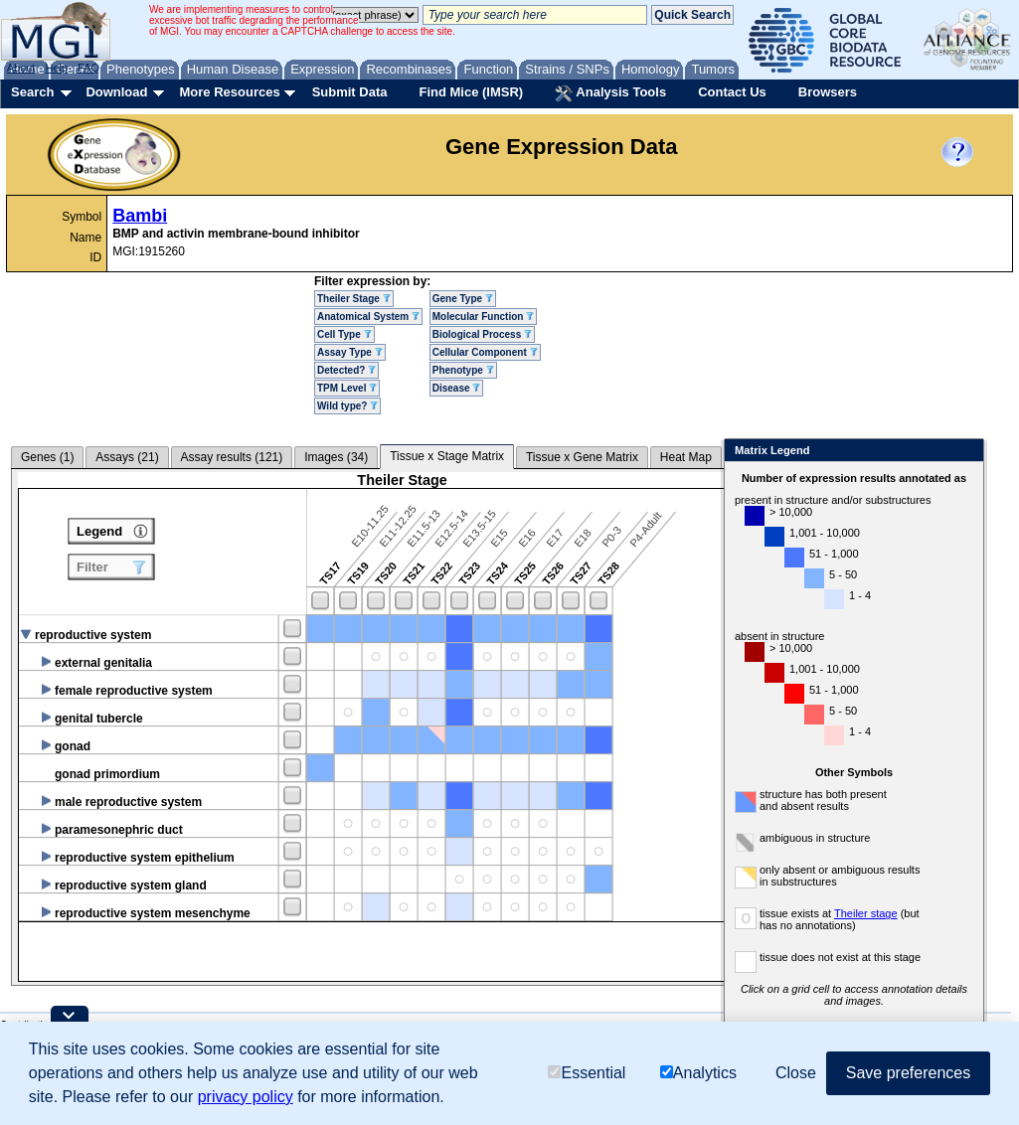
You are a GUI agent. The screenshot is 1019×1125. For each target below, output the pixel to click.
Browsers (827, 91)
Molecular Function (483, 316)
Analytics (698, 1072)
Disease (456, 388)
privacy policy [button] (245, 1096)
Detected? (346, 370)
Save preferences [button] (908, 1072)
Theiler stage (891, 913)
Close (989, 451)
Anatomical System (368, 316)
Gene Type (462, 298)
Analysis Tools (610, 93)
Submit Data (350, 91)
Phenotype (463, 370)
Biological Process (482, 334)
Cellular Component (485, 352)
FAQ (88, 68)
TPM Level (347, 388)
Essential (586, 1072)
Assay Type (350, 352)
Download (116, 91)
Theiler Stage (354, 298)
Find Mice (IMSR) (471, 91)
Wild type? (347, 406)
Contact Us (732, 91)
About (21, 68)
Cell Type (344, 334)
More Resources (229, 91)
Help (56, 68)
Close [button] (795, 1072)
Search (32, 91)
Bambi (139, 216)
